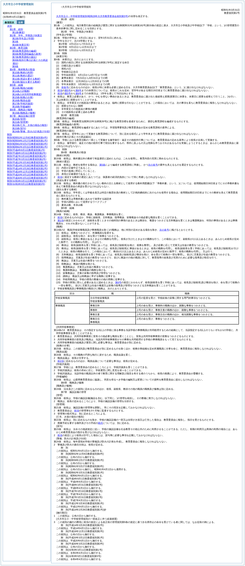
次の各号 (153, 164)
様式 (100, 423)
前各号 (65, 87)
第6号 (118, 282)
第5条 (102, 164)
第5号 (68, 90)
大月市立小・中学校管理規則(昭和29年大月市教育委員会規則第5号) (92, 16)
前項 (60, 90)
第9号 (79, 93)
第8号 (79, 90)
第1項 (61, 220)
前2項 (61, 361)
